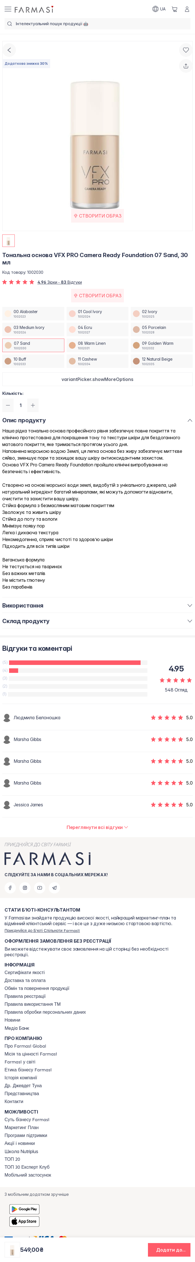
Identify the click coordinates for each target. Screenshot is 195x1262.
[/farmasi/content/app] (28, 1175)
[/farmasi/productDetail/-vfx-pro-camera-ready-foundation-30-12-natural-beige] (162, 361)
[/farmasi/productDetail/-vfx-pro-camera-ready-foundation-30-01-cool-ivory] (98, 313)
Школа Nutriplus (21, 1151)
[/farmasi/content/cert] (25, 972)
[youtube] (39, 887)
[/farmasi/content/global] (25, 1046)
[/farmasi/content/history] (21, 1078)
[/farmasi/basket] (174, 9)
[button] (97, 379)
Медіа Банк (17, 1028)
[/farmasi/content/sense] (27, 1120)
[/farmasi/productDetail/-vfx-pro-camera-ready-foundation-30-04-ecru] (98, 329)
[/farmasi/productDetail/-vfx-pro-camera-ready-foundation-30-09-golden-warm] (162, 345)
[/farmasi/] (34, 9)
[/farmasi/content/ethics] (28, 1070)
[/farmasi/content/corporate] (20, 1062)
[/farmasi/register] (42, 930)
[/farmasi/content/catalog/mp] (22, 1127)
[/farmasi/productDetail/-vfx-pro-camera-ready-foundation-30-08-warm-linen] (98, 345)
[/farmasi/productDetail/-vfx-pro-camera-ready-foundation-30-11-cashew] (98, 361)
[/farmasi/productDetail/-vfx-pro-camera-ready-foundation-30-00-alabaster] (33, 313)
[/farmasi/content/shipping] (25, 980)
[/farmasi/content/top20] (12, 1159)
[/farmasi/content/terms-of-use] (25, 996)
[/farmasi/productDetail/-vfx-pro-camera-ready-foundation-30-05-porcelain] (162, 329)
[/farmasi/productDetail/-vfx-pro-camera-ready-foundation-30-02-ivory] (162, 313)
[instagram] (25, 887)
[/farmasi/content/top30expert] (27, 1167)
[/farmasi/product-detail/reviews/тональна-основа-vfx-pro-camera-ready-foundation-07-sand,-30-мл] (98, 827)
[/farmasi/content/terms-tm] (33, 1004)
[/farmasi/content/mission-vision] (31, 1054)
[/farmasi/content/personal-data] (45, 1012)
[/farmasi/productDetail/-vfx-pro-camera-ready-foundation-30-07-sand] (33, 345)
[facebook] (10, 887)
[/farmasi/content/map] (22, 1094)
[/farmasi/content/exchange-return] (37, 988)
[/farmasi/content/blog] (12, 1020)
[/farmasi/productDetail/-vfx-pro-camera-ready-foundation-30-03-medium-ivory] (33, 329)
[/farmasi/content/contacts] (14, 1101)
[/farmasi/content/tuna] (23, 1086)
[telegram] (54, 887)
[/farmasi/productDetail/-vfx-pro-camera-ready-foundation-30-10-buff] (33, 361)
